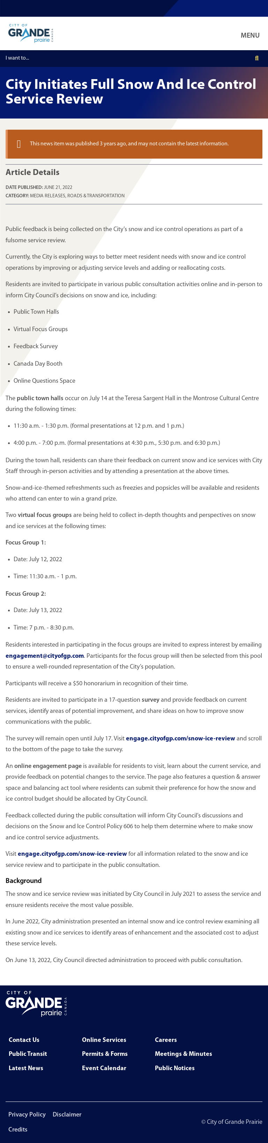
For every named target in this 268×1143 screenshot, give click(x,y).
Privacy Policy (27, 1115)
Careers (166, 1040)
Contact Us (24, 1040)
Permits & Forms (105, 1054)
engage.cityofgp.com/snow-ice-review (180, 739)
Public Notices (175, 1068)
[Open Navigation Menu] (251, 33)
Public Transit (28, 1054)
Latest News (26, 1068)
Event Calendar (104, 1068)
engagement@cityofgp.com (45, 656)
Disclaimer (67, 1115)
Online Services (104, 1040)
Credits (18, 1130)
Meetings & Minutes (183, 1054)
